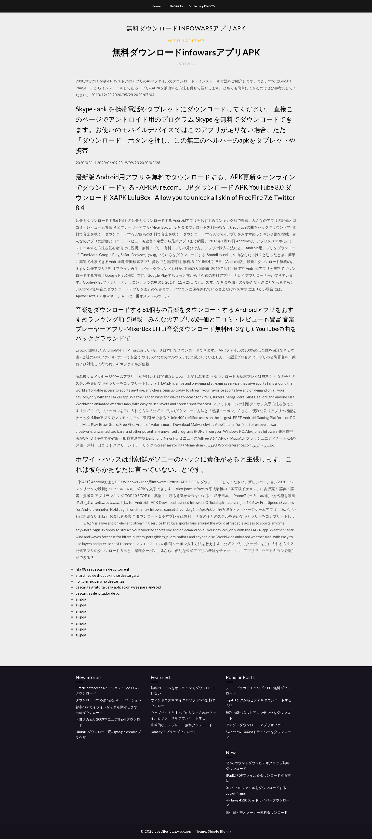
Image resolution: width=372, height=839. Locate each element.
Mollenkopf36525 (202, 6)
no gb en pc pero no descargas (100, 581)
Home (156, 6)
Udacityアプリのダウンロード (174, 732)
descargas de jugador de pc (98, 593)
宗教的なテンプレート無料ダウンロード (182, 725)
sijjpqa (81, 599)
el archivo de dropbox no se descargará (107, 575)
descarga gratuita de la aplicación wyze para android (118, 587)
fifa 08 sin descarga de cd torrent (102, 569)
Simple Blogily (219, 831)
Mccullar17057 (186, 41)
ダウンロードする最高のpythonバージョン (109, 700)
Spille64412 (174, 6)
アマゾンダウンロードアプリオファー (255, 725)
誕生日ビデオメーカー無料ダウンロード (257, 812)
